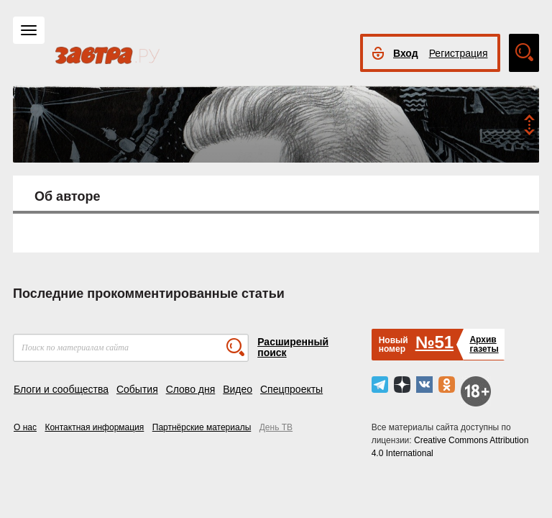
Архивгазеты (483, 344)
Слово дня (191, 389)
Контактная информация (94, 427)
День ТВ (276, 427)
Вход (405, 53)
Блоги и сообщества (61, 389)
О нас (25, 427)
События (137, 389)
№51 (434, 342)
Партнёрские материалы (202, 427)
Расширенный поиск (292, 347)
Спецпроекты (291, 389)
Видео (237, 389)
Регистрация (458, 53)
